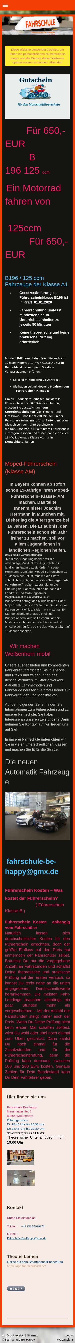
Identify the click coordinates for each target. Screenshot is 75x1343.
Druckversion (13, 1334)
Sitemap (32, 1334)
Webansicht (65, 1338)
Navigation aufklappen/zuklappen (37, 5)
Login (69, 1334)
